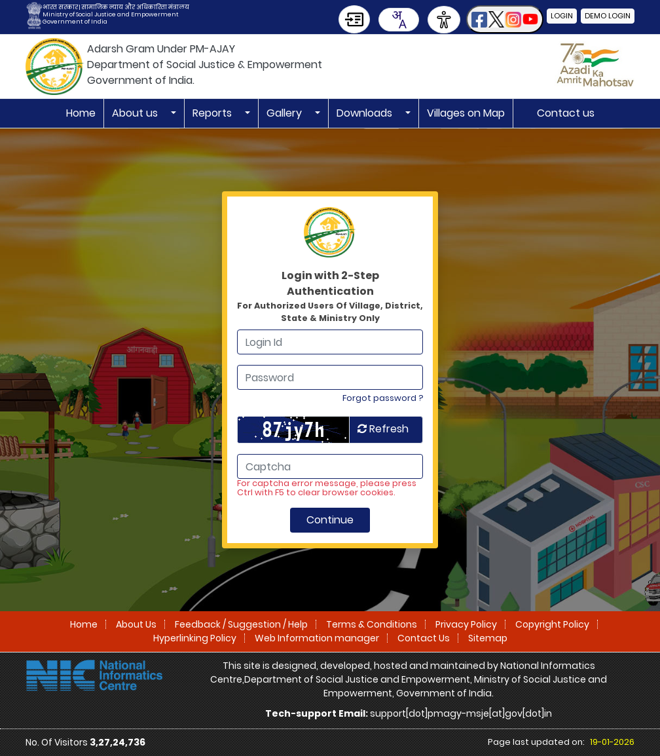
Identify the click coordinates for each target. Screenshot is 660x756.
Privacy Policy (466, 624)
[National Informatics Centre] (94, 674)
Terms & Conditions (371, 624)
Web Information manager (317, 638)
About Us (136, 624)
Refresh (383, 428)
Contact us (566, 113)
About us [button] (136, 113)
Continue (330, 519)
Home (81, 113)
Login (562, 15)
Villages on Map (466, 113)
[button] (504, 19)
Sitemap (487, 638)
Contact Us (423, 638)
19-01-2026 (612, 742)
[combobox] (398, 20)
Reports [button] (213, 113)
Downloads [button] (366, 113)
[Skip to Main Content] (354, 19)
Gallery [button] (285, 113)
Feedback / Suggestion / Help (241, 624)
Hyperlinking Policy (194, 638)
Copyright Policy (552, 624)
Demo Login (608, 15)
